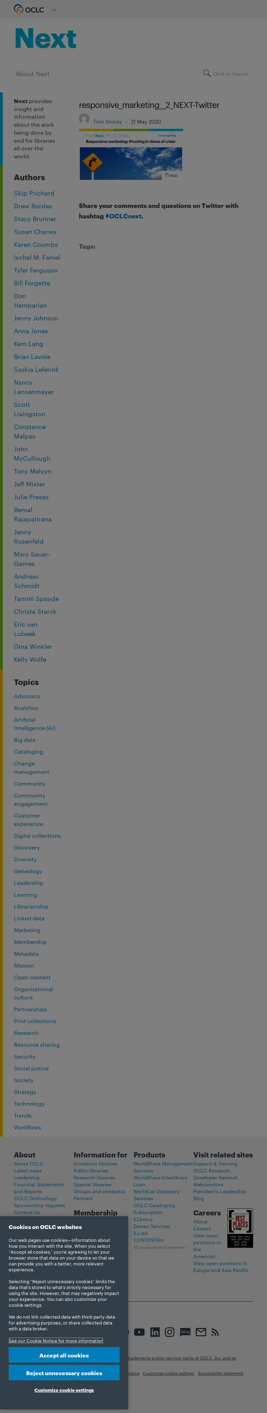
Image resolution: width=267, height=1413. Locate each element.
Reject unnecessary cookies (64, 1373)
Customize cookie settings (64, 1390)
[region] (64, 1313)
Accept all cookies (64, 1355)
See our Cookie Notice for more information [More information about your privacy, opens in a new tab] (56, 1340)
